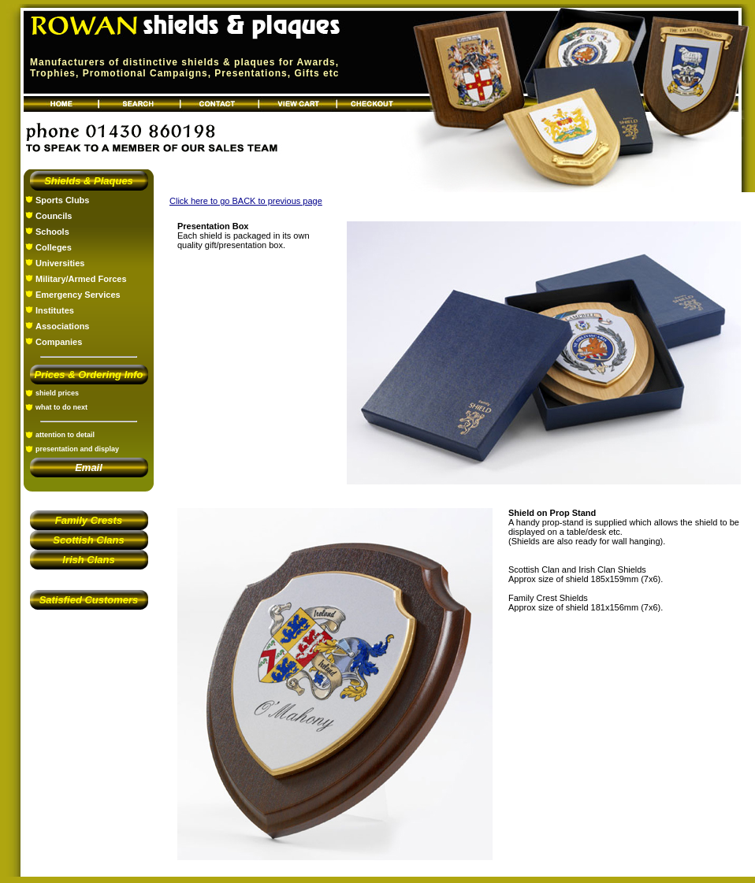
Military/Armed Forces (81, 279)
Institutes (54, 310)
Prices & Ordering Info (89, 374)
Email (88, 467)
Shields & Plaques (88, 181)
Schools (52, 231)
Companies (58, 342)
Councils (53, 216)
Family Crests (88, 520)
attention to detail (65, 435)
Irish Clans (88, 560)
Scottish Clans (88, 540)
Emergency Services (78, 294)
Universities (59, 263)
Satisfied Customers (89, 600)
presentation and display (77, 449)
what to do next (61, 407)
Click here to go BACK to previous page (245, 201)
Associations (62, 326)
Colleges (53, 247)
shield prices (57, 393)
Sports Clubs (62, 200)
